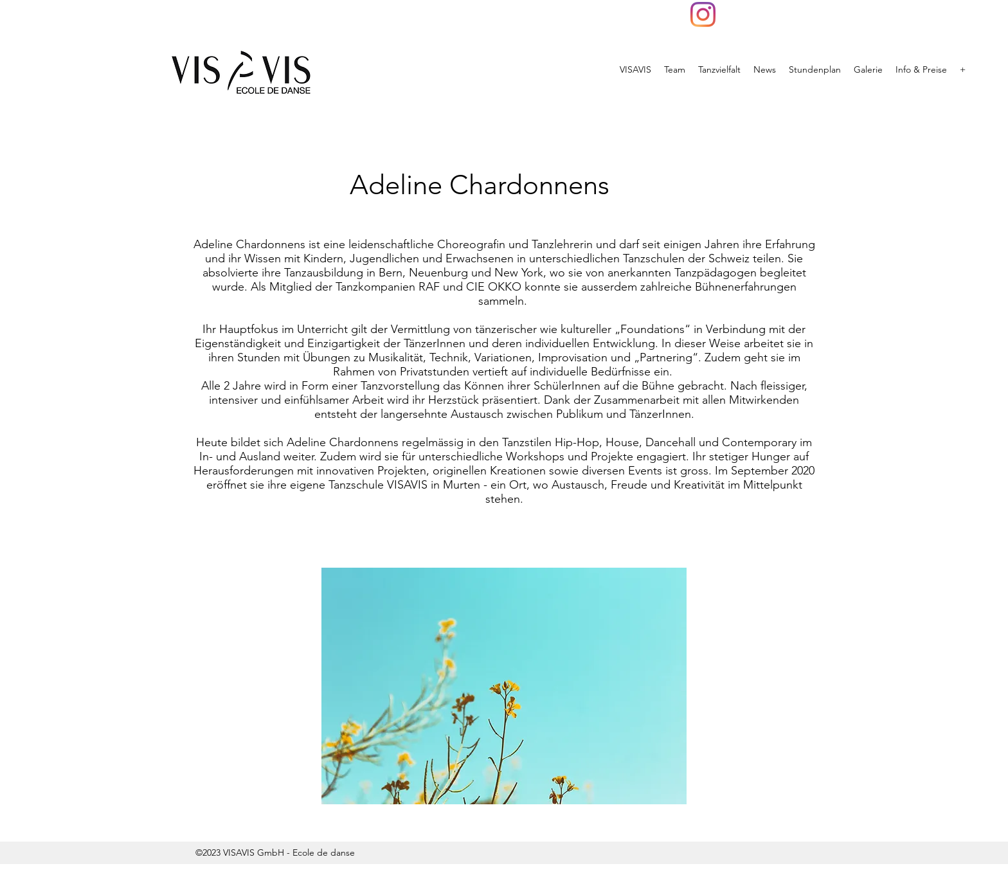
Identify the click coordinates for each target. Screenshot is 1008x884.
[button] (504, 686)
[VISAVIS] (703, 14)
